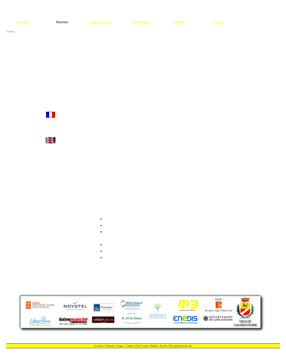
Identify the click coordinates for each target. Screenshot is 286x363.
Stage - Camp (124, 345)
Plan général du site (180, 345)
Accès (163, 345)
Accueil (98, 345)
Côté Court (141, 345)
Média (154, 345)
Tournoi (110, 345)
